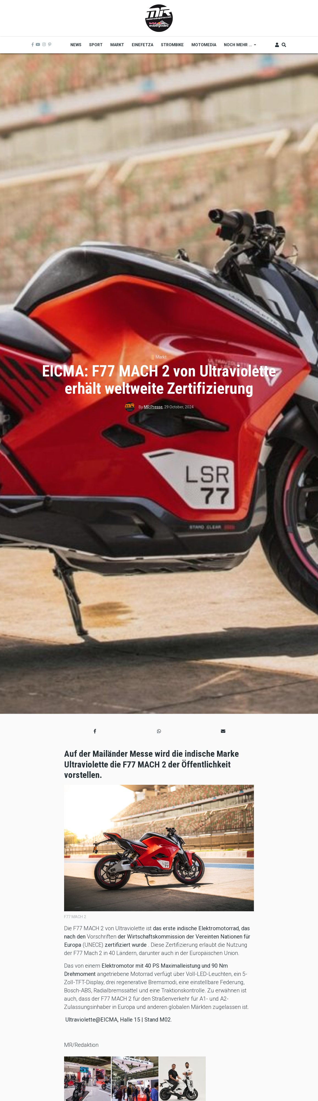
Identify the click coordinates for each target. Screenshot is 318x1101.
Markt (160, 357)
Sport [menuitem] (96, 45)
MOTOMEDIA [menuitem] (203, 45)
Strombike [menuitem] (172, 45)
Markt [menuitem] (117, 45)
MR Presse (153, 407)
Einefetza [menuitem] (142, 45)
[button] (95, 731)
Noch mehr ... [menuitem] (238, 47)
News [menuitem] (75, 45)
